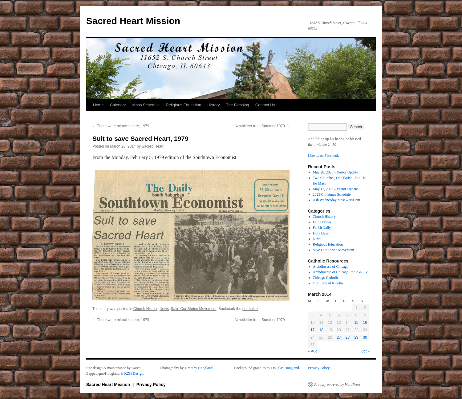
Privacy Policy (319, 368)
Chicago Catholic (326, 277)
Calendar (118, 105)
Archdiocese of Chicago (331, 266)
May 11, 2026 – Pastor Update (335, 189)
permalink (250, 309)
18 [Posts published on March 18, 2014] (321, 330)
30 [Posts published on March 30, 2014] (365, 337)
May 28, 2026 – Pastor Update (335, 172)
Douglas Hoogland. (285, 368)
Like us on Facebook (323, 155)
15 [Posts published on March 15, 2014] (356, 322)
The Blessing (237, 105)
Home (98, 105)
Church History (145, 309)
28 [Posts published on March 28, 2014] (348, 337)
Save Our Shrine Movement (194, 309)
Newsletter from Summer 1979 (262, 126)
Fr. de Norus (322, 222)
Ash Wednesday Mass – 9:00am (336, 200)
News (164, 309)
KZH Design (133, 373)
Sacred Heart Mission (133, 21)
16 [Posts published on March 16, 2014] (365, 322)
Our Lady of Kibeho (328, 283)
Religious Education (183, 105)
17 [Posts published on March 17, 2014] (312, 330)
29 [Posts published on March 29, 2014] (356, 337)
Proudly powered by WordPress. (338, 384)
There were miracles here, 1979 (120, 126)
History (213, 105)
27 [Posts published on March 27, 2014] (339, 337)
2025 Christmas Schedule (332, 194)
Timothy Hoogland (198, 368)
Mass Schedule (146, 105)
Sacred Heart (153, 146)
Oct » (365, 351)
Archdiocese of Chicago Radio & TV (340, 272)
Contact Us (265, 105)
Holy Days (321, 233)
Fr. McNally (322, 228)
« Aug (313, 351)
